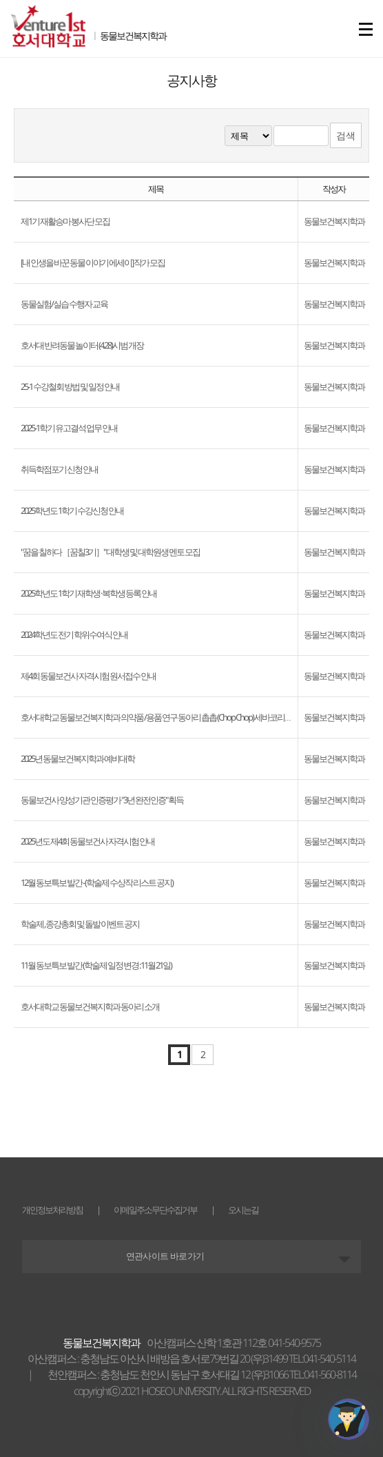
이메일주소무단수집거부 (155, 1210)
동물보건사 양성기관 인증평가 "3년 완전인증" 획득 (102, 800)
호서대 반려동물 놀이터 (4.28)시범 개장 (82, 345)
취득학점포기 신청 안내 (59, 469)
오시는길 (243, 1210)
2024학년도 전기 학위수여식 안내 (74, 634)
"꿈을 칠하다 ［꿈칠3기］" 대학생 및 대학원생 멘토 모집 (110, 552)
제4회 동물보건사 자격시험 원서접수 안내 (88, 676)
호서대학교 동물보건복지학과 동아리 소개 (90, 1006)
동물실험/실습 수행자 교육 (64, 304)
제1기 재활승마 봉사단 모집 (65, 221)
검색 (345, 135)
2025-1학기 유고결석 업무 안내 (69, 428)
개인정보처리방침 (52, 1210)
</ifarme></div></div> (348, 1419)
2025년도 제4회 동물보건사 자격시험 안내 (87, 841)
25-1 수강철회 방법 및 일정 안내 (70, 386)
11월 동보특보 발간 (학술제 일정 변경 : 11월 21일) (96, 965)
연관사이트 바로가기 (165, 1256)
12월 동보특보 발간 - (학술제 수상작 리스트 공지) (97, 882)
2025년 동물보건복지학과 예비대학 (77, 758)
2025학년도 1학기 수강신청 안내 (72, 510)
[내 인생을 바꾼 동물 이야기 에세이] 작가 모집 (93, 262)
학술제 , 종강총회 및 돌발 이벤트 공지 (80, 924)
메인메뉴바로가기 (0, 0)
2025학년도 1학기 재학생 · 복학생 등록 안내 (88, 593)
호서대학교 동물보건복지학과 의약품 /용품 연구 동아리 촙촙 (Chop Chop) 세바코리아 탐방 (164, 717)
